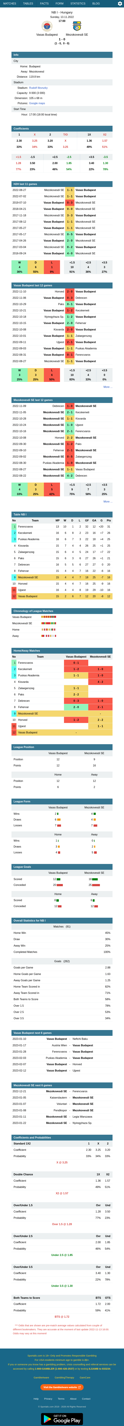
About (73, 1398)
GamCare (85, 1377)
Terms (61, 1398)
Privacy (48, 1398)
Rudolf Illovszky (38, 87)
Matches (9, 3)
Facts (44, 3)
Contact (86, 1398)
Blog (96, 3)
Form (59, 3)
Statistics (77, 3)
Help (36, 1398)
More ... (108, 387)
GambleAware (41, 1377)
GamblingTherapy (64, 1377)
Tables (28, 3)
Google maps (37, 103)
